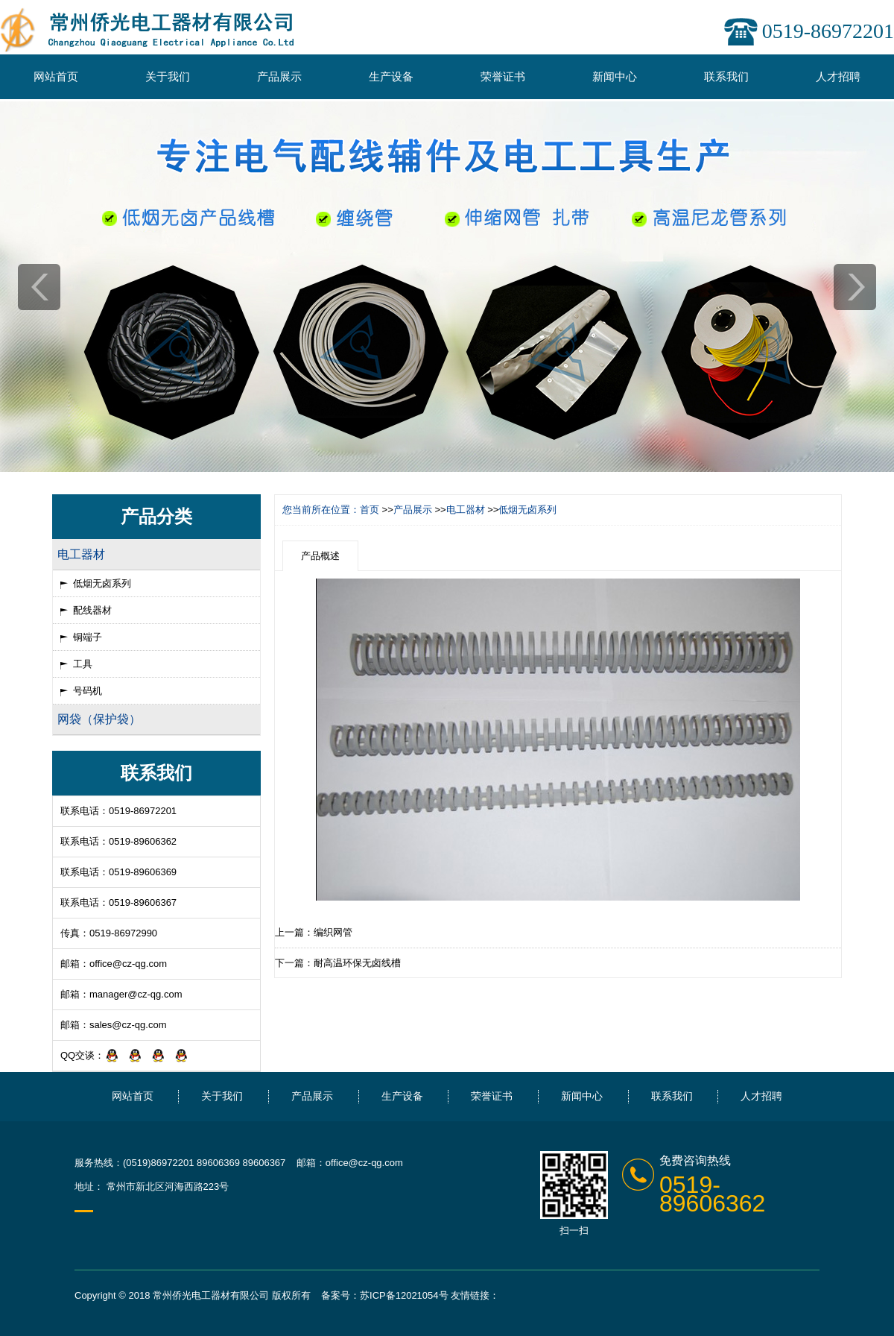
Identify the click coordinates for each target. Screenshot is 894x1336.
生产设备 (391, 76)
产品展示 (279, 76)
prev (39, 287)
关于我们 (167, 76)
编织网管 (333, 932)
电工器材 (465, 509)
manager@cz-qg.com (135, 994)
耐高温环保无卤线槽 (357, 962)
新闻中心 (614, 76)
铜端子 (87, 637)
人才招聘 (838, 76)
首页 (369, 509)
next (855, 287)
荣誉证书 (503, 76)
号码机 (87, 690)
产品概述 (320, 555)
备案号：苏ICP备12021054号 (384, 1295)
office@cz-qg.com (128, 963)
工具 (82, 663)
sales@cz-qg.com (128, 1024)
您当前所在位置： (321, 509)
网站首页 (56, 76)
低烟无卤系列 (102, 583)
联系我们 (726, 76)
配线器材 (92, 610)
